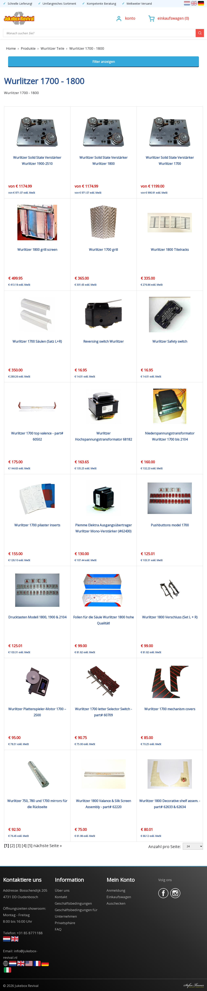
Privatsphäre (65, 922)
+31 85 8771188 (30, 933)
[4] (24, 845)
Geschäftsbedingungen (73, 903)
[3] (18, 845)
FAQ (58, 929)
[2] (12, 845)
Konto (130, 18)
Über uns (62, 890)
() (168, 18)
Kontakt (61, 896)
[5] (29, 845)
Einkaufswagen (170, 18)
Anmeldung (116, 890)
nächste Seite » (47, 845)
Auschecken (116, 903)
